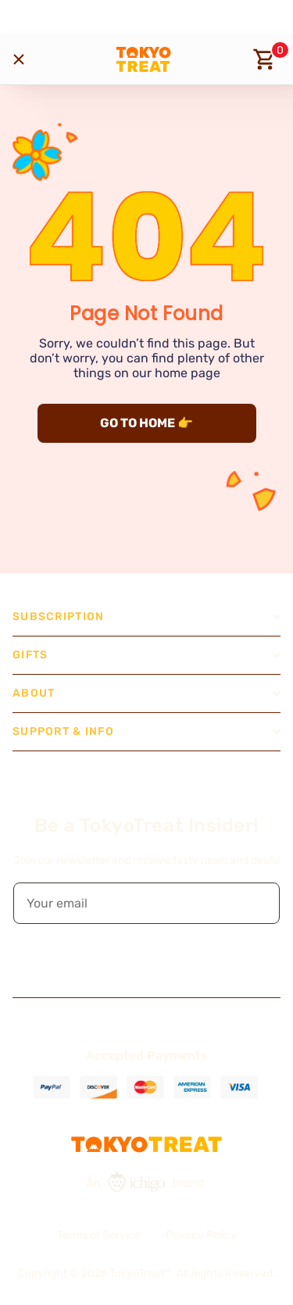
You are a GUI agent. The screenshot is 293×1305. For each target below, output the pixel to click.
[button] (257, 903)
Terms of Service (99, 1235)
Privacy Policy (201, 1235)
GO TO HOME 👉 (146, 422)
